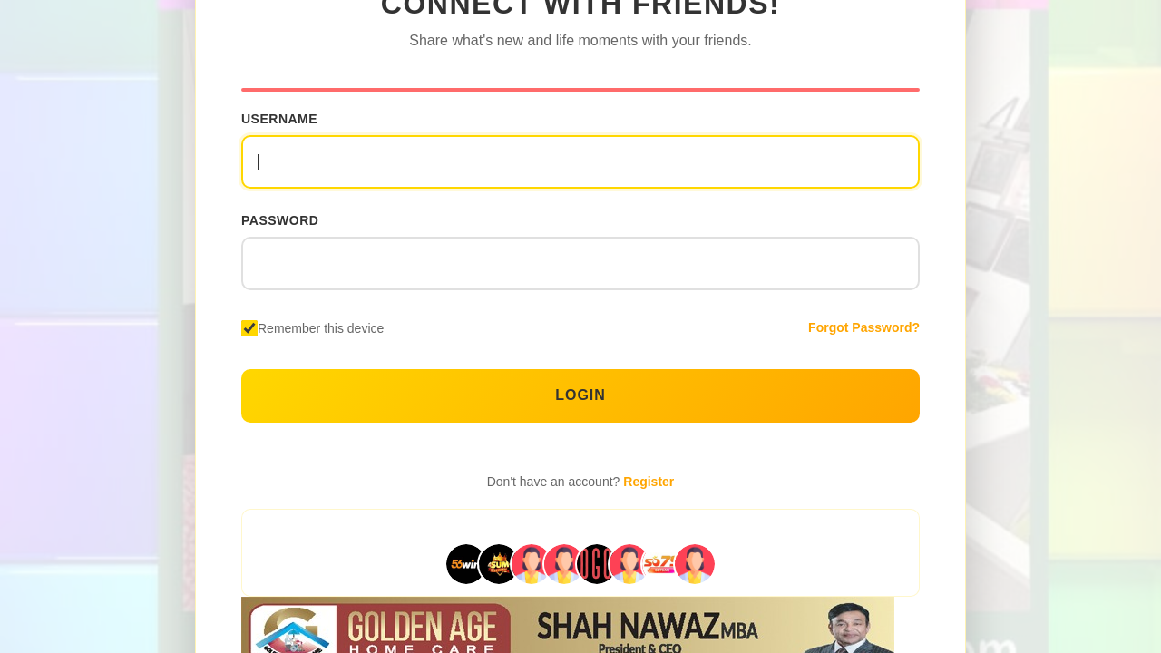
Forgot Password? (864, 327)
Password (279, 220)
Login (580, 395)
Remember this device (321, 328)
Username (279, 119)
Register (648, 481)
